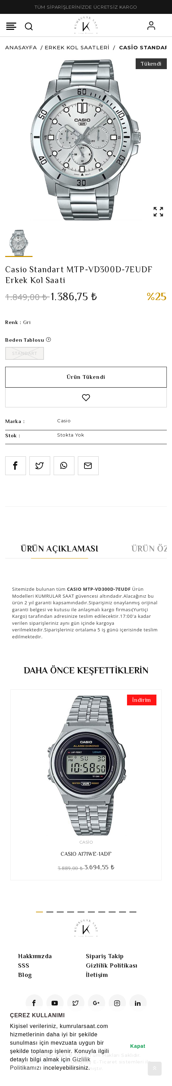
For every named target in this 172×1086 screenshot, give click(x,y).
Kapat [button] (137, 1046)
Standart (24, 353)
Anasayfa (21, 47)
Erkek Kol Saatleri (77, 47)
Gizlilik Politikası (111, 965)
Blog (25, 974)
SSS (23, 965)
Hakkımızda (35, 956)
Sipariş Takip (105, 956)
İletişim (97, 974)
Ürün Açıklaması (60, 548)
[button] (11, 1077)
